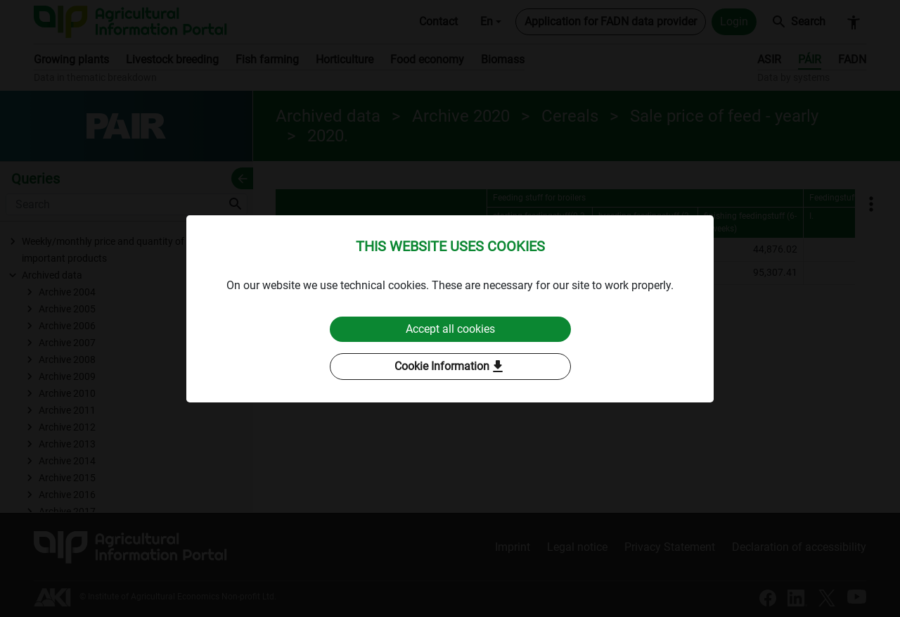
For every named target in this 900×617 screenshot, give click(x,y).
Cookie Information (450, 366)
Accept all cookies (450, 329)
